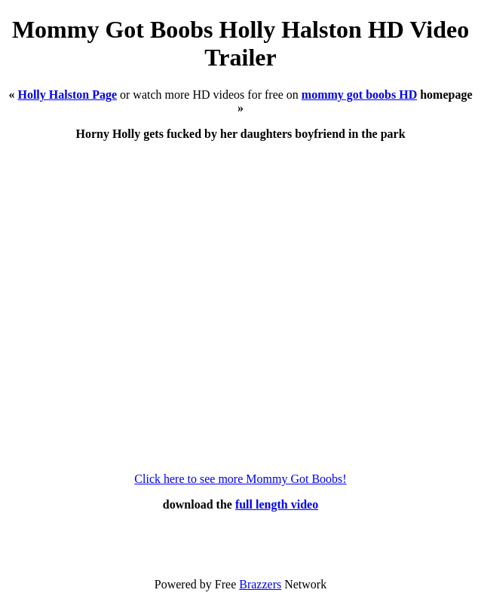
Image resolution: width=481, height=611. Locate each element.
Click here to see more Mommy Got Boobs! (240, 478)
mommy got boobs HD (359, 94)
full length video (276, 504)
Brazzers (260, 584)
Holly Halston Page (67, 94)
